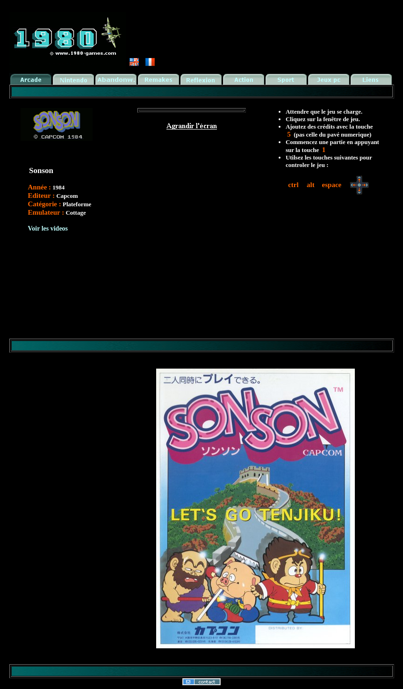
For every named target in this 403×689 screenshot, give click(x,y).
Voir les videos (48, 228)
